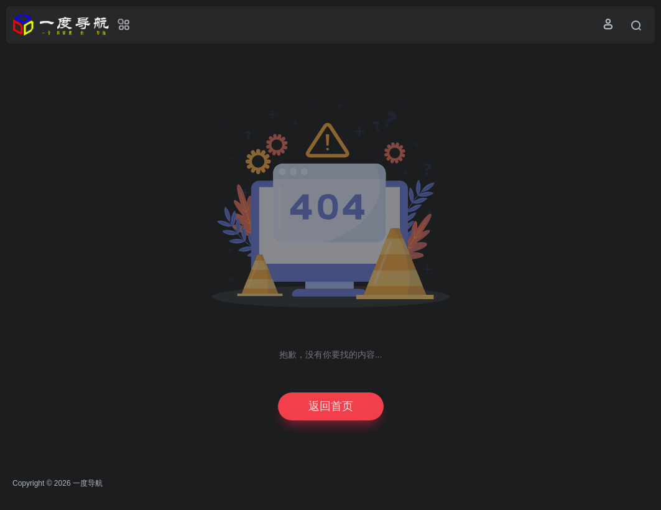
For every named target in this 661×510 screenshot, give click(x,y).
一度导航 (88, 483)
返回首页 (330, 406)
